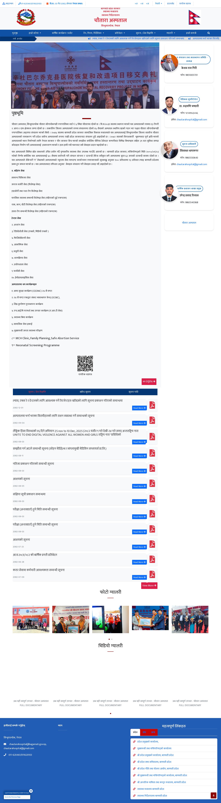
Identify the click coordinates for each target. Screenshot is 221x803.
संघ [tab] (144, 732)
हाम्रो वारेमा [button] (34, 33)
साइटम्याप (7, 3)
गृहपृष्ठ (15, 33)
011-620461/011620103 (18, 755)
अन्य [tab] (153, 732)
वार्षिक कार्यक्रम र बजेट (62, 33)
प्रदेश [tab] (135, 732)
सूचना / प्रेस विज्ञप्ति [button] (145, 33)
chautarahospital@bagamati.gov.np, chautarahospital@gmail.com (25, 746)
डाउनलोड (170, 3)
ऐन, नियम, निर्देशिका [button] (92, 33)
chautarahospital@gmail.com (192, 120)
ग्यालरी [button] (170, 33)
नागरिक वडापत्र (185, 3)
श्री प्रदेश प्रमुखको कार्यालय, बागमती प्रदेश (155, 755)
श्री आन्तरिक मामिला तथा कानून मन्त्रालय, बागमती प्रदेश (161, 782)
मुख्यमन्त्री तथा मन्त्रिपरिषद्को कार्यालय (154, 748)
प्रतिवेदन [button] (119, 33)
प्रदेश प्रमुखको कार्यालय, (148, 742)
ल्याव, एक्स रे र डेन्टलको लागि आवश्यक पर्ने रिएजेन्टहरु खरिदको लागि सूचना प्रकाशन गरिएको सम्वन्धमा (154, 39)
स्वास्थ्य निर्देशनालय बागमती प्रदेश (152, 796)
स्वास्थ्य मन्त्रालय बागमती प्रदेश (150, 789)
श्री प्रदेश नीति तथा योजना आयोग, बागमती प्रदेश (158, 769)
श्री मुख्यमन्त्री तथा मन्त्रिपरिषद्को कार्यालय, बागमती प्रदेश (162, 775)
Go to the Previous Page (12, 797)
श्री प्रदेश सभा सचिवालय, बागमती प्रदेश (154, 762)
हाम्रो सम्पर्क (191, 33)
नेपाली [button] (157, 3)
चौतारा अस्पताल (189, 223)
